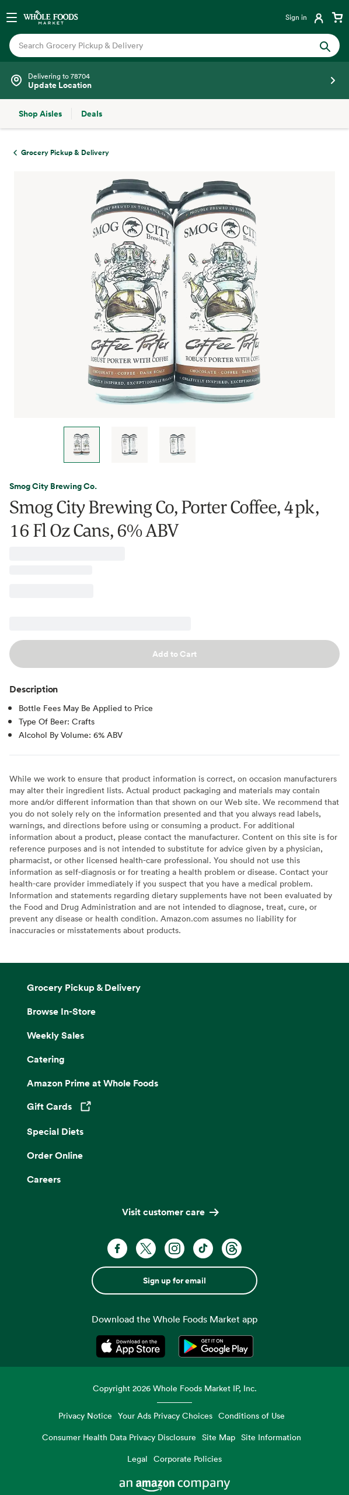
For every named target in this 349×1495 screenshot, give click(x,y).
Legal (137, 1458)
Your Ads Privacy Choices (165, 1415)
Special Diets (55, 1131)
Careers (44, 1179)
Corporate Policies (187, 1458)
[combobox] (159, 45)
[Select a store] (174, 80)
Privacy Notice (85, 1415)
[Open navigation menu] (12, 16)
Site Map (218, 1437)
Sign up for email (174, 1280)
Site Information (271, 1437)
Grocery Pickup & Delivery (84, 987)
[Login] (305, 17)
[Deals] (91, 113)
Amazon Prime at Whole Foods (92, 1083)
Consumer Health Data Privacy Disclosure (119, 1437)
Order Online (55, 1155)
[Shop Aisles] (40, 113)
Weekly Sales (55, 1035)
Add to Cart (174, 654)
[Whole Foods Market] (50, 16)
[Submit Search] (325, 45)
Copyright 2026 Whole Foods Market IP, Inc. (175, 1388)
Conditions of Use (251, 1415)
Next (222, 445)
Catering (46, 1059)
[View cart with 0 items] (337, 16)
